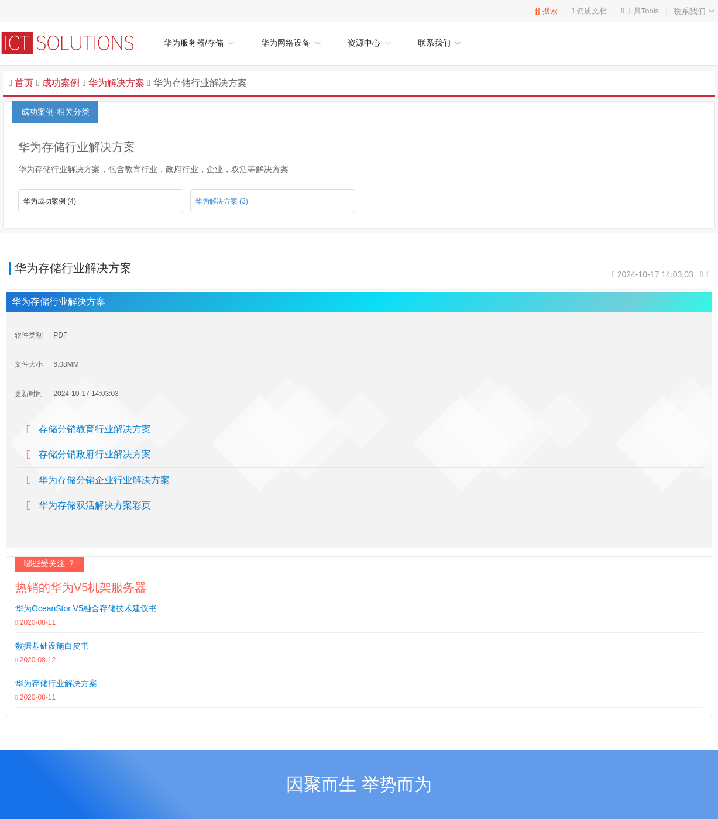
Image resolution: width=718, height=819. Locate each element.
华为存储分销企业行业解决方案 (104, 480)
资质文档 (591, 10)
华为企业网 (73, 42)
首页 (24, 83)
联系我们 (695, 11)
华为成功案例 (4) (49, 201)
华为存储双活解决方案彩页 (95, 505)
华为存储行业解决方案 (56, 683)
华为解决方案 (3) (221, 201)
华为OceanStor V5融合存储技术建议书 (86, 608)
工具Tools (642, 10)
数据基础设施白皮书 (52, 646)
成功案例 (61, 83)
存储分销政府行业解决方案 (95, 454)
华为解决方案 (114, 83)
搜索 (546, 10)
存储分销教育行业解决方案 (95, 429)
